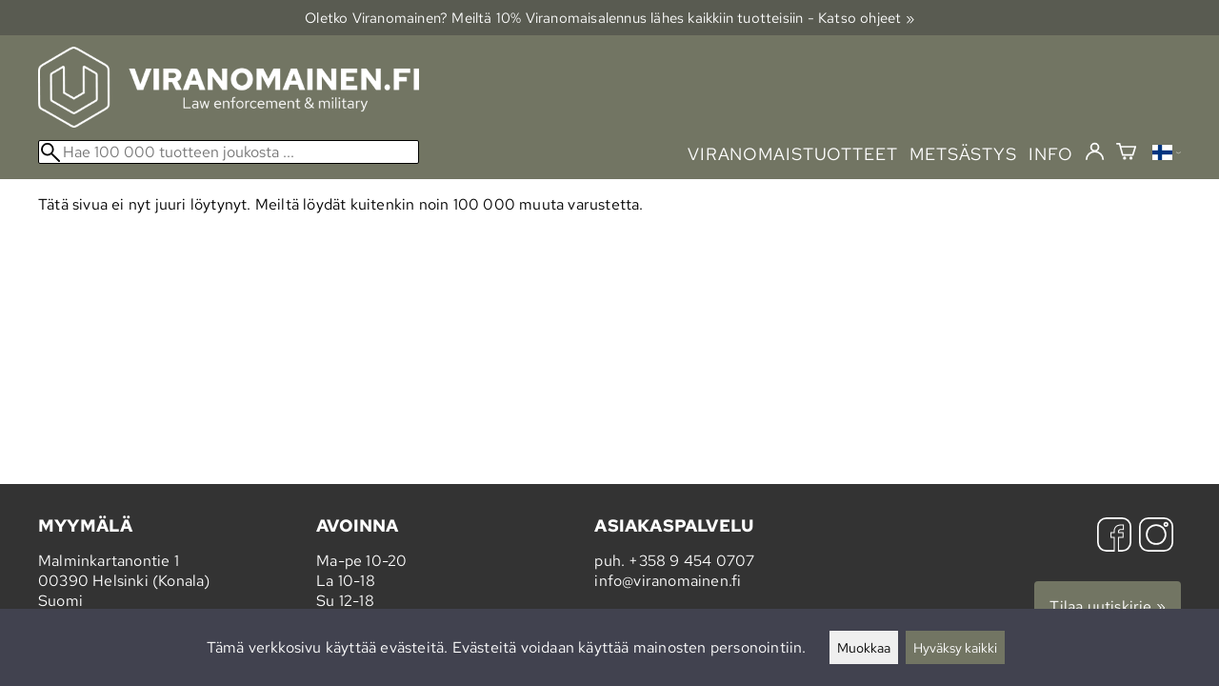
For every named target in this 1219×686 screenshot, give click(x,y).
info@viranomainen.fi (667, 581)
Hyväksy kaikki (955, 647)
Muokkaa (863, 647)
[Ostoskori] (1126, 154)
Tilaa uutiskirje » (1107, 606)
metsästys (963, 154)
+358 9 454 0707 (691, 561)
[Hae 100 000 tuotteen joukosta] (228, 152)
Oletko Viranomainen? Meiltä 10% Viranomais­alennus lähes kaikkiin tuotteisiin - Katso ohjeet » (609, 18)
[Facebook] (1114, 536)
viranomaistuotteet (793, 154)
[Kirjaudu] (1095, 152)
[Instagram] (1156, 536)
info (1051, 154)
